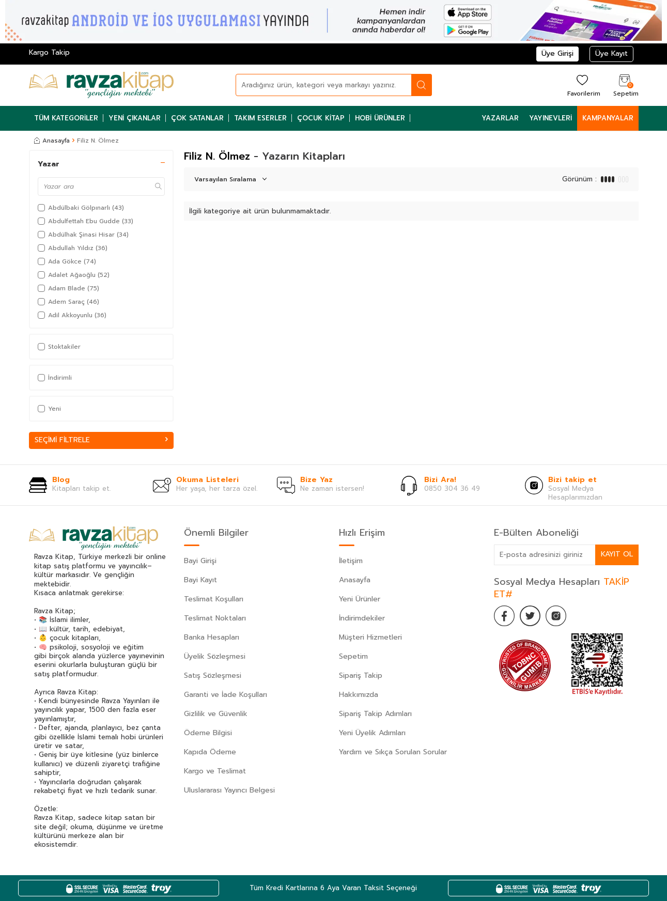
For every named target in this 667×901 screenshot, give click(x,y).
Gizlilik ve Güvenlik (215, 713)
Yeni (49, 408)
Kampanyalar (607, 118)
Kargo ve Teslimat (215, 771)
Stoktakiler (59, 346)
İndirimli (55, 377)
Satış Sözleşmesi (212, 675)
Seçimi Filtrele (101, 439)
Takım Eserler (260, 118)
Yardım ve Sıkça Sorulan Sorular (393, 752)
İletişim (351, 560)
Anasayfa (52, 140)
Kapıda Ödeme (210, 752)
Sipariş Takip (360, 675)
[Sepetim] (625, 85)
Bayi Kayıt (200, 579)
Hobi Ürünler (380, 118)
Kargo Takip (49, 52)
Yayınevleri (550, 118)
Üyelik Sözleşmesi (214, 656)
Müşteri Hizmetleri (370, 637)
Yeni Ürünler (359, 599)
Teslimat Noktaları (215, 618)
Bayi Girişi (200, 560)
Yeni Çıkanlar (134, 118)
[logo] (101, 85)
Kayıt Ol (617, 554)
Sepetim (353, 656)
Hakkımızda (358, 694)
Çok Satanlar (197, 118)
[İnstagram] (556, 615)
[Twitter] (530, 615)
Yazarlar (500, 118)
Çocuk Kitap (321, 118)
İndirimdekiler (362, 618)
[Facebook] (504, 615)
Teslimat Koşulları (213, 599)
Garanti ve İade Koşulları (225, 694)
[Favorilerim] (582, 85)
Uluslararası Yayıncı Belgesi (229, 790)
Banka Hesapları (211, 637)
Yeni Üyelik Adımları (372, 732)
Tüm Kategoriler (66, 118)
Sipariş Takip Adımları (375, 713)
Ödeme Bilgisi (208, 732)
